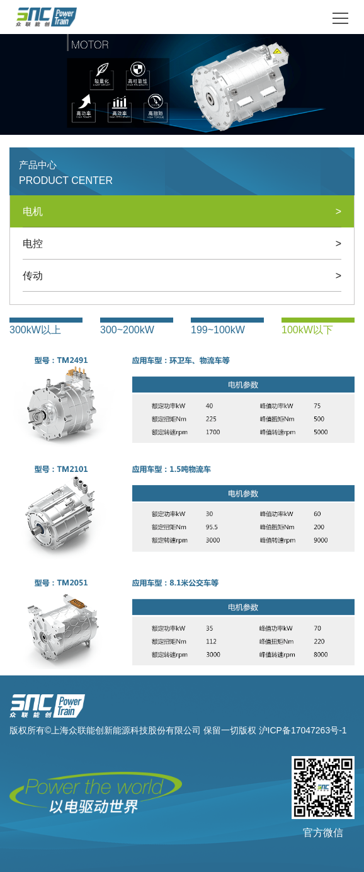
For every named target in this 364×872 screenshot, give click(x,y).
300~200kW (127, 329)
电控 (182, 243)
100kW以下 (307, 329)
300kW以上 (35, 329)
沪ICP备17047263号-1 (303, 730)
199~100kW (218, 329)
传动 (182, 276)
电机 (182, 211)
